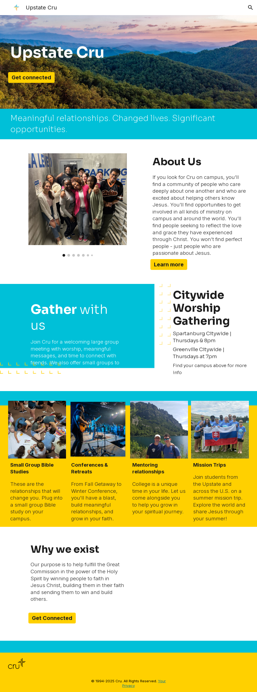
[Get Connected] (52, 618)
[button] (250, 7)
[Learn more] (169, 264)
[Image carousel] (77, 205)
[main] (67, 53)
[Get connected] (31, 77)
